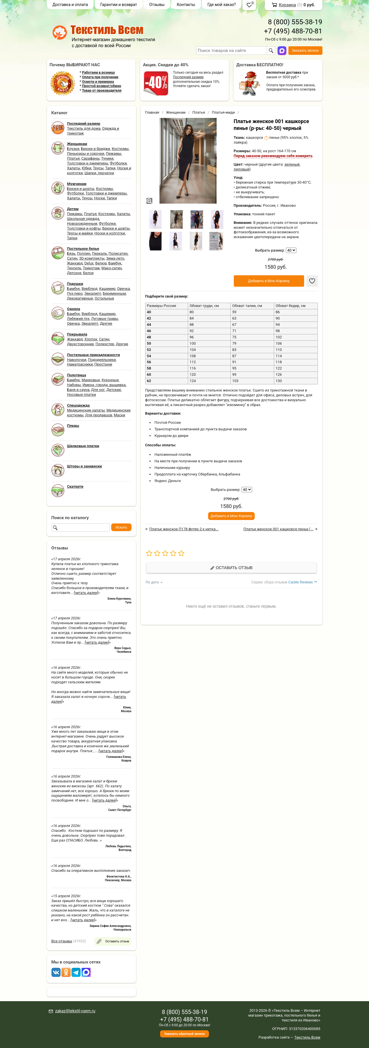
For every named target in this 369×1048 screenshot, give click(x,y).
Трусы (98, 168)
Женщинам (176, 112)
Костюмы (120, 148)
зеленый (292, 164)
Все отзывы (61, 941)
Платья (73, 158)
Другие (106, 323)
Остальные (104, 298)
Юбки (86, 168)
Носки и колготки (109, 233)
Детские (114, 390)
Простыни (103, 364)
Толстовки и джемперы (87, 163)
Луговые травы (104, 318)
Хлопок (90, 339)
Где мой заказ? (222, 4)
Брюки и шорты (81, 188)
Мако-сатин (111, 268)
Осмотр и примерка (98, 82)
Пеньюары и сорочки (85, 153)
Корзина (287, 4)
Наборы (74, 385)
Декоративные (80, 298)
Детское (74, 273)
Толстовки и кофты (84, 228)
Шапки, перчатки (99, 173)
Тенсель (74, 268)
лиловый (242, 169)
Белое (88, 273)
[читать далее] (86, 593)
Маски (119, 415)
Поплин (83, 253)
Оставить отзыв (231, 567)
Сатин (72, 258)
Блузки (73, 148)
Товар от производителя (101, 91)
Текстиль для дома (84, 128)
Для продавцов (98, 415)
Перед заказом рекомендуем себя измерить (273, 156)
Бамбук (115, 263)
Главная (152, 112)
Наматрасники (80, 364)
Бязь (71, 253)
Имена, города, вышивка (104, 385)
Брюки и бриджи (95, 148)
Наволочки (77, 360)
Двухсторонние (80, 344)
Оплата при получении (100, 77)
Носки (99, 198)
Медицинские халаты (86, 410)
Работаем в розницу (98, 73)
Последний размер (188, 77)
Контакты (186, 4)
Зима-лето (115, 258)
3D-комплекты (92, 258)
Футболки (118, 163)
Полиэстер (104, 344)
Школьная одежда (83, 218)
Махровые (91, 380)
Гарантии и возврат (118, 4)
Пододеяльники (102, 360)
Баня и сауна (78, 390)
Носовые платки (81, 394)
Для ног (98, 390)
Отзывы (156, 4)
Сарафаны (90, 158)
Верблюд (89, 288)
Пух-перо (75, 293)
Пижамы (113, 153)
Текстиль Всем (307, 1037)
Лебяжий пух (78, 318)
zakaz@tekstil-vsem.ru (75, 1011)
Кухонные (110, 380)
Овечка (123, 288)
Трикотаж (91, 268)
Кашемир (107, 288)
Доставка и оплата (70, 4)
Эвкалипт (92, 293)
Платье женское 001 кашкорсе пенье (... (279, 529)
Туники (107, 158)
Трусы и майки (80, 233)
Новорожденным (82, 223)
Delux (88, 263)
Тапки (110, 168)
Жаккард (75, 263)
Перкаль (99, 253)
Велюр (101, 263)
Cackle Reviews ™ (302, 582)
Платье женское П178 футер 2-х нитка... (183, 529)
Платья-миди (223, 112)
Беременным (114, 293)
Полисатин (118, 253)
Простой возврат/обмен (101, 86)
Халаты (73, 168)
